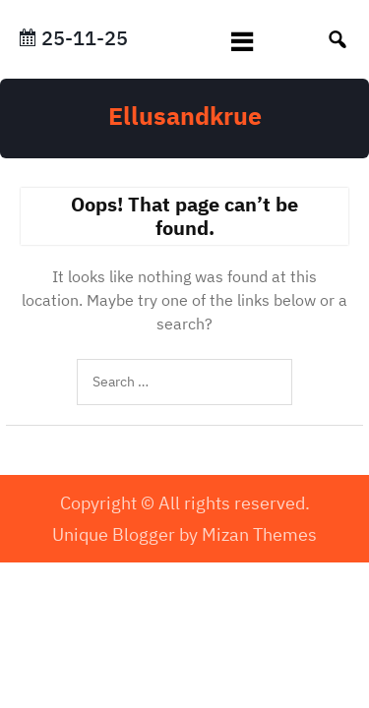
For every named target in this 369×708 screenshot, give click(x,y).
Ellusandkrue (185, 115)
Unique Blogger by (184, 534)
